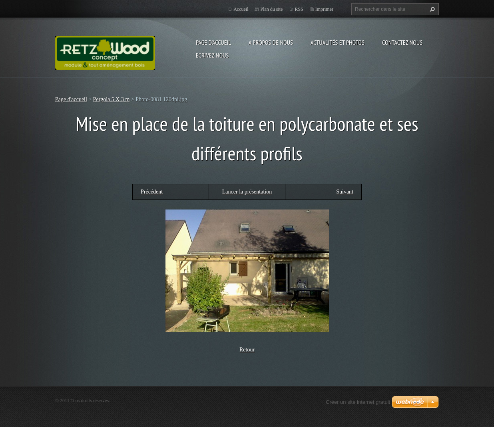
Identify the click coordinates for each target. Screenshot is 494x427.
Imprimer (324, 9)
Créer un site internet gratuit (358, 402)
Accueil (240, 9)
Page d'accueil (213, 42)
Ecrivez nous (212, 55)
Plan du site (271, 9)
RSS (299, 9)
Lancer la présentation (247, 192)
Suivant (344, 192)
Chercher (431, 9)
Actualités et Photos (338, 42)
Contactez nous (402, 42)
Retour (247, 350)
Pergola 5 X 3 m (111, 99)
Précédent (152, 192)
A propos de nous (271, 42)
